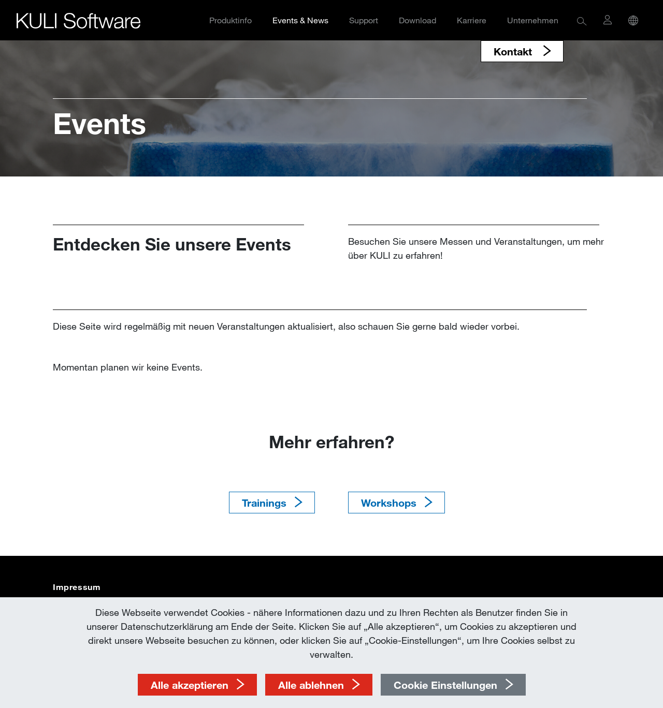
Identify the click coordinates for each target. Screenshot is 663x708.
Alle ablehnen (311, 685)
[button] (582, 20)
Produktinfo (230, 20)
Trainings (264, 502)
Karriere (471, 20)
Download (417, 20)
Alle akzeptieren (189, 685)
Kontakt (514, 51)
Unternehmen (532, 20)
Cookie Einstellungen (445, 685)
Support (363, 20)
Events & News (300, 20)
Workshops (388, 502)
